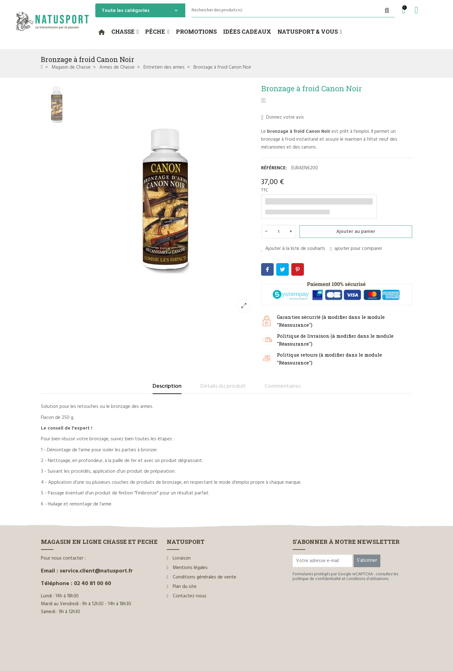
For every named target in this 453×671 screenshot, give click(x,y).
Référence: (274, 168)
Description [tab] (167, 386)
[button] (125, 32)
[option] (165, 200)
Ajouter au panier (355, 231)
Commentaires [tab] (282, 386)
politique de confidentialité (317, 579)
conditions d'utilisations (367, 579)
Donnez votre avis (282, 117)
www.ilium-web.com (161, 653)
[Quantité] (279, 231)
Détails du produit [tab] (223, 386)
